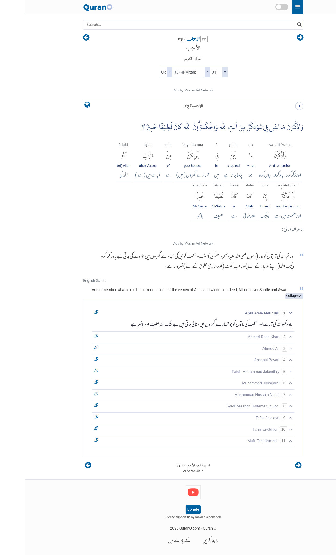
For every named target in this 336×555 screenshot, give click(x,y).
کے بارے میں (154, 541)
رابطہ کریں (185, 541)
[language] (62, 105)
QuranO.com (164, 528)
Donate (168, 509)
